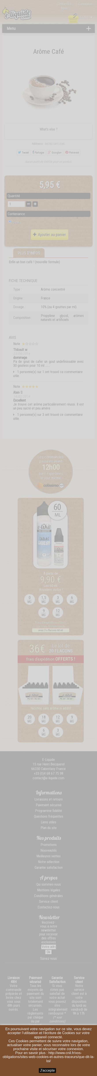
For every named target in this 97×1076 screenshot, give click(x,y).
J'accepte (47, 1070)
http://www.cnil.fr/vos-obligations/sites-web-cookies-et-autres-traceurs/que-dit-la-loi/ (48, 1057)
